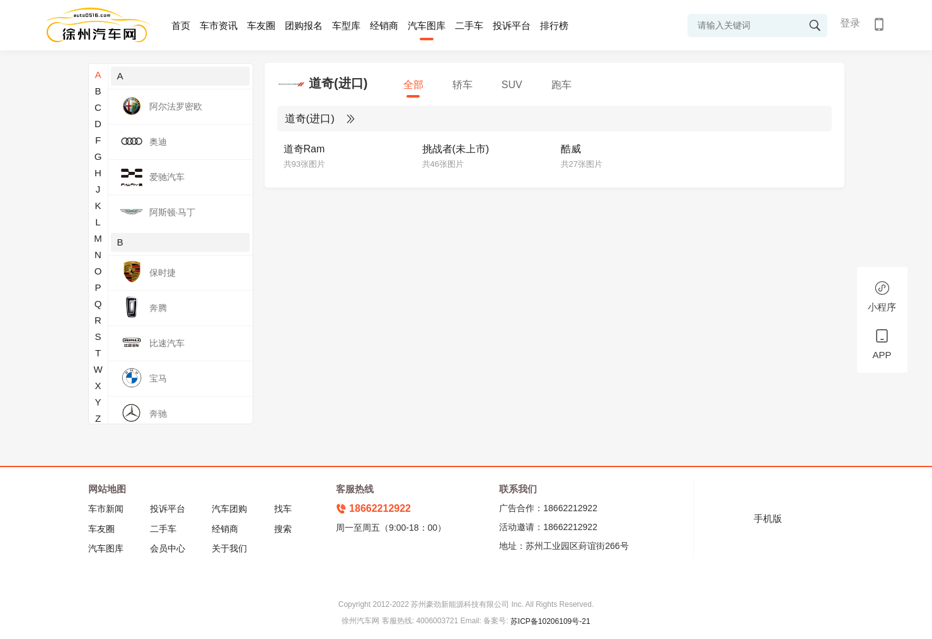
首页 (180, 25)
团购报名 (304, 25)
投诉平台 (512, 25)
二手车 (469, 25)
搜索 (283, 529)
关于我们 (229, 548)
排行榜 (554, 25)
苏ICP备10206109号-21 (550, 621)
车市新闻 (106, 509)
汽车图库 (427, 25)
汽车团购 (229, 509)
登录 (850, 23)
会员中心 (167, 548)
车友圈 (261, 25)
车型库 (346, 25)
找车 (283, 509)
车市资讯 (219, 25)
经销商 (384, 25)
